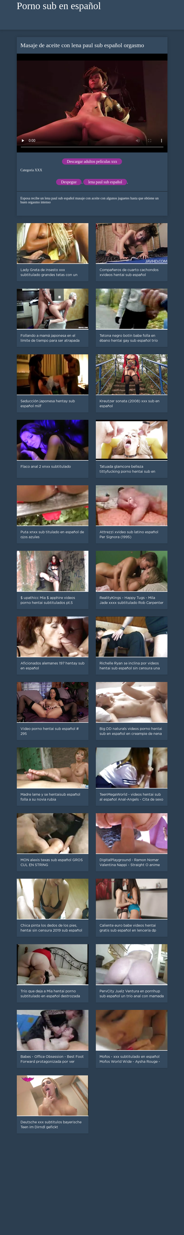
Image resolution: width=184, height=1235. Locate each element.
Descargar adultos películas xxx (92, 161)
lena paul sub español (105, 182)
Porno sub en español (59, 5)
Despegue (69, 182)
